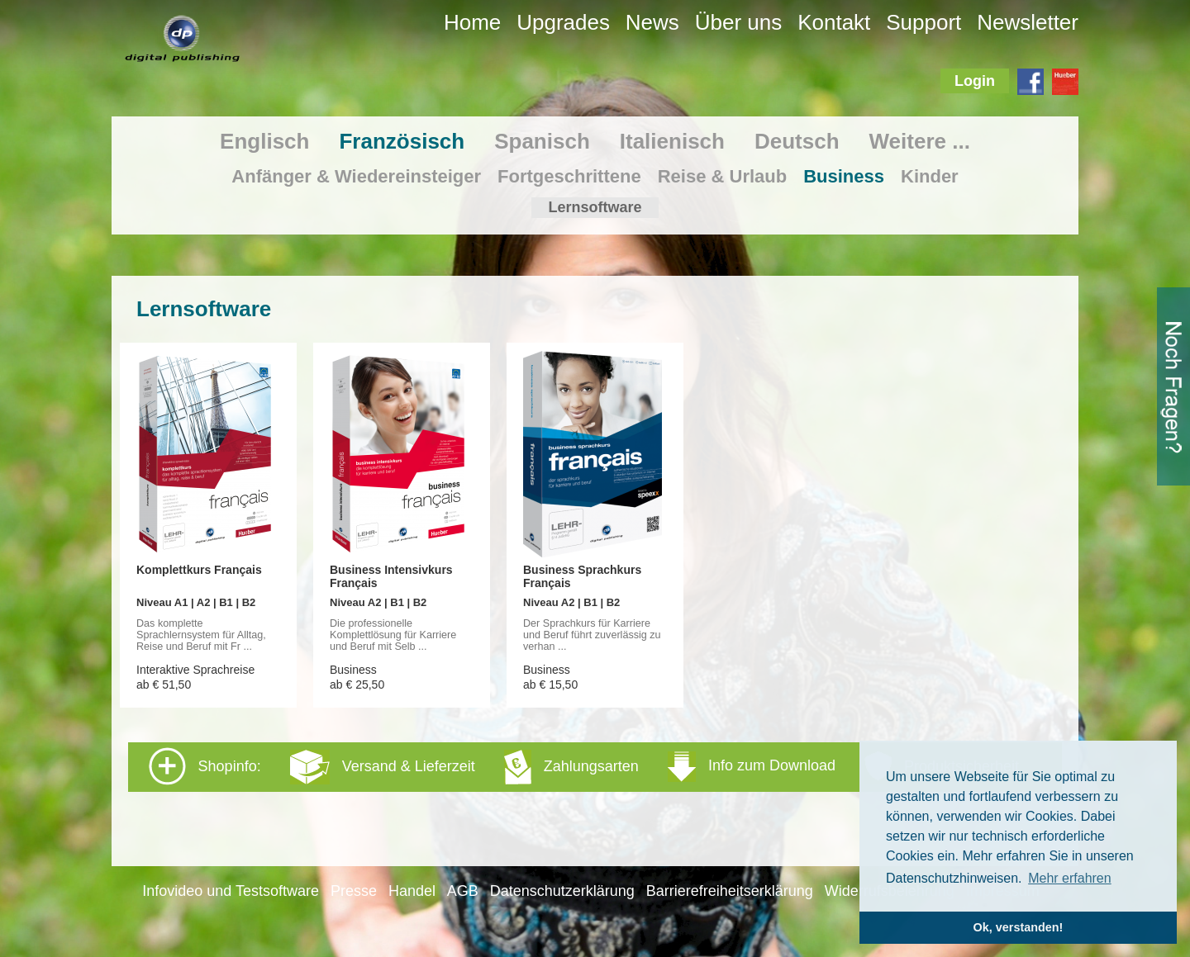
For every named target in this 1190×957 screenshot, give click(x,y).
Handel (412, 891)
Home (472, 22)
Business (843, 176)
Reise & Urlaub (723, 176)
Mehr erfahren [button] (1069, 878)
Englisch (264, 141)
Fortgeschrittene (569, 176)
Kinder (930, 176)
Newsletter (1027, 22)
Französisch (401, 141)
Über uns (739, 22)
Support (923, 22)
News (652, 22)
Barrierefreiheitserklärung (729, 891)
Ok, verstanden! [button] (1018, 927)
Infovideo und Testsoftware (230, 891)
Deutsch (797, 141)
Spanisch (542, 141)
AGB (462, 891)
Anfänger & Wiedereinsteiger (356, 176)
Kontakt (833, 22)
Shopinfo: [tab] (584, 766)
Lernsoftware (594, 207)
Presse (354, 891)
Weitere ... (919, 141)
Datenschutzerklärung (562, 891)
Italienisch (672, 141)
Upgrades (563, 22)
